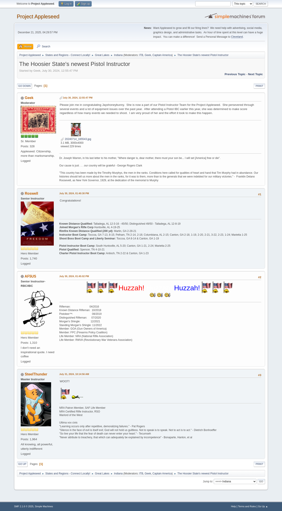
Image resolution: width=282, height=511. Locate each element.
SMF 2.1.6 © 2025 (23, 506)
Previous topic (234, 74)
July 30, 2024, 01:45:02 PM (74, 276)
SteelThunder (36, 374)
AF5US (30, 276)
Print (259, 86)
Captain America (162, 55)
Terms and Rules (247, 506)
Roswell (31, 193)
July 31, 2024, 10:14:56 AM (74, 374)
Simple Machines (44, 506)
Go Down (24, 86)
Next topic (255, 74)
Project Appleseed (38, 16)
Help (233, 506)
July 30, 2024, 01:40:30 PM (74, 193)
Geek (148, 55)
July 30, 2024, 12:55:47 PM (78, 97)
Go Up (22, 464)
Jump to (207, 481)
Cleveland (237, 36)
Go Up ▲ (263, 506)
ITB (141, 55)
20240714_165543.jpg (76, 139)
